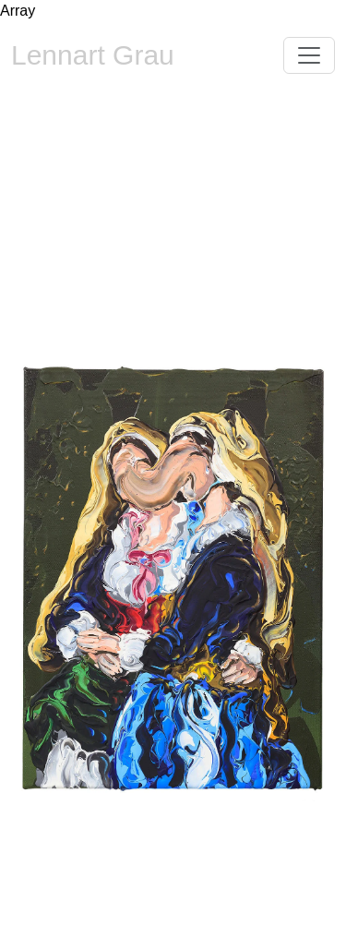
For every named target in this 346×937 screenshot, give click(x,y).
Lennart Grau (92, 55)
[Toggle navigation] (309, 55)
